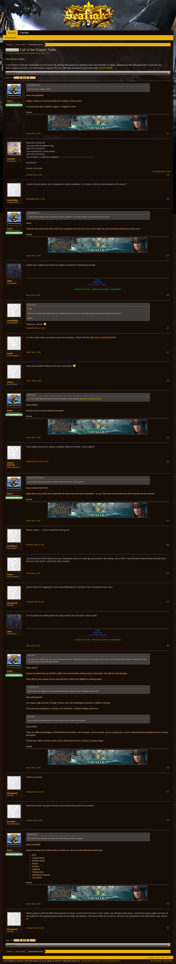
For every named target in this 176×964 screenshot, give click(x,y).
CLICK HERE (106, 68)
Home (163, 957)
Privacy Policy (168, 961)
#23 (168, 199)
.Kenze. (10, 382)
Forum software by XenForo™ (61, 961)
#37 (168, 792)
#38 (168, 820)
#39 (168, 904)
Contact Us (151, 957)
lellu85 (10, 353)
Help (157, 957)
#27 (168, 352)
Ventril (10, 575)
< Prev (16, 78)
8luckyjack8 (12, 603)
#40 (168, 928)
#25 (168, 295)
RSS (171, 957)
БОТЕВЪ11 (12, 546)
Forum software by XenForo (22, 961)
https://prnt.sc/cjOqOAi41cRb (103, 337)
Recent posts (10, 38)
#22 (168, 175)
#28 (168, 381)
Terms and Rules (156, 961)
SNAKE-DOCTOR (11, 464)
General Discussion (21, 53)
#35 (168, 646)
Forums (12, 33)
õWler (9, 281)
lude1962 (11, 159)
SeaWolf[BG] (12, 200)
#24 (168, 255)
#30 (168, 461)
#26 (168, 328)
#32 (168, 545)
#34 (168, 602)
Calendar (24, 33)
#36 (168, 768)
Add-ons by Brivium (101, 961)
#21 (168, 133)
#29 (168, 437)
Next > (32, 78)
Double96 (11, 822)
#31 (168, 520)
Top (167, 957)
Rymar (38, 53)
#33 (168, 573)
